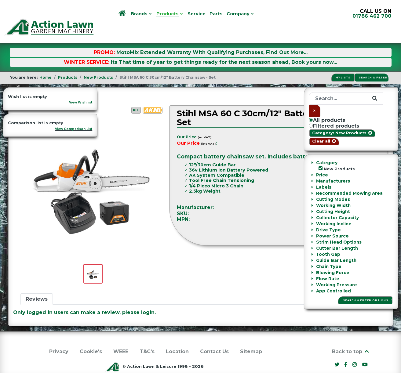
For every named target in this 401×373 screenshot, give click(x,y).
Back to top (351, 338)
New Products (38, 82)
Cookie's (91, 338)
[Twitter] (337, 351)
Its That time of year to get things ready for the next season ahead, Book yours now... (224, 48)
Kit (136, 96)
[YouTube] (365, 351)
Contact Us (214, 338)
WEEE (120, 338)
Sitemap (251, 338)
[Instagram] (355, 351)
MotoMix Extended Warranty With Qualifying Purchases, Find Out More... (212, 39)
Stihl (374, 194)
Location (177, 338)
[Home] (122, 13)
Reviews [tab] (37, 285)
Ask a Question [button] (360, 220)
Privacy (58, 338)
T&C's (147, 338)
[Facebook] (347, 351)
